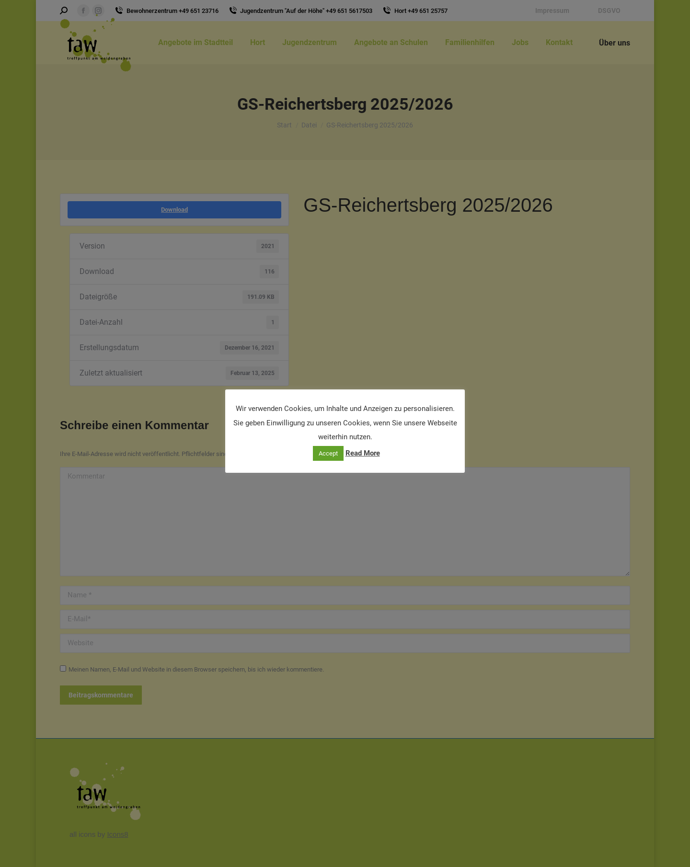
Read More (362, 453)
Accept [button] (328, 453)
